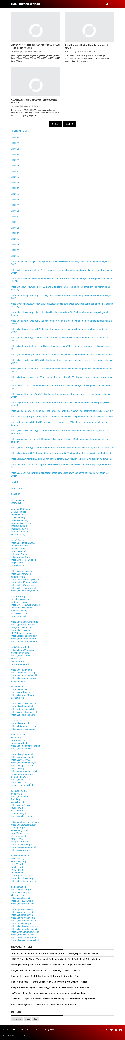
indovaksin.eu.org (19, 500)
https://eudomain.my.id (22, 915)
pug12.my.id (17, 562)
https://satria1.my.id (21, 760)
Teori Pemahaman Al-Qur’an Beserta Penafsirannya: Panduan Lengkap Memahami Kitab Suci (55, 953)
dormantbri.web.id (20, 855)
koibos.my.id (17, 737)
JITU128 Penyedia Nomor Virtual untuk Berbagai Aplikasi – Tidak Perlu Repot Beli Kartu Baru (55, 959)
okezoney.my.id (18, 836)
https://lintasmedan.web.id (24, 929)
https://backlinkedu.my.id (23, 878)
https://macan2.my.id (21, 796)
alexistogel (17, 1019)
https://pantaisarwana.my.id (24, 622)
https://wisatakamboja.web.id (25, 605)
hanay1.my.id (17, 565)
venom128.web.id (19, 545)
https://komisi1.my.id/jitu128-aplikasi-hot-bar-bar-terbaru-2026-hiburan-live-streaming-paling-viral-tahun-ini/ (62, 447)
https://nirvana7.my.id (21, 779)
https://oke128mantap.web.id (25, 579)
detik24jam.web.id (20, 647)
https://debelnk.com (21, 655)
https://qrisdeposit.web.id (23, 937)
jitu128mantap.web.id (21, 633)
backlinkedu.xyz (18, 596)
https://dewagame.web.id (23, 847)
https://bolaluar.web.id (22, 706)
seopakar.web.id (19, 743)
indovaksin (16, 503)
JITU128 (15, 137)
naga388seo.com (19, 833)
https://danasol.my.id (21, 923)
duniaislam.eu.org (19, 520)
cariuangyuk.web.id (20, 875)
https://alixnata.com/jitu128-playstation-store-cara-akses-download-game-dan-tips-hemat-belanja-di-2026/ (62, 354)
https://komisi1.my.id (21, 889)
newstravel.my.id (19, 740)
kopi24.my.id (17, 870)
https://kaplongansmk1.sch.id (25, 746)
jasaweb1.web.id (19, 548)
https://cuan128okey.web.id (24, 590)
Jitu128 (15, 482)
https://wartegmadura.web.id (25, 932)
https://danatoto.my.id (22, 844)
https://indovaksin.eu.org (23, 729)
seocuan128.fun (19, 791)
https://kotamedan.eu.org (23, 678)
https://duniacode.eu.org (23, 672)
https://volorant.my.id (21, 557)
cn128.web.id (17, 872)
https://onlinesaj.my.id (22, 571)
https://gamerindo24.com (23, 638)
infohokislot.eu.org (20, 531)
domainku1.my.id (19, 777)
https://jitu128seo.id (21, 630)
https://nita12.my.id (20, 898)
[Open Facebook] (107, 1030)
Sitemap (24, 1029)
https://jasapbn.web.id (22, 754)
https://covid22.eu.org (21, 669)
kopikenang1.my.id (20, 830)
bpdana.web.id (18, 577)
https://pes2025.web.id (22, 901)
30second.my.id (18, 768)
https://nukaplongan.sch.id (24, 675)
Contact (14, 1029)
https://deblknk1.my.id (22, 816)
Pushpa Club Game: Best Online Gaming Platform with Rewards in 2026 (45, 976)
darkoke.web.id (18, 886)
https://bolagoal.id (20, 723)
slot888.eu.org (18, 534)
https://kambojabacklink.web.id (26, 926)
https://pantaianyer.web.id (23, 624)
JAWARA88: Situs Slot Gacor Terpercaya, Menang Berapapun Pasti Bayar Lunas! (49, 993)
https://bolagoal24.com (22, 695)
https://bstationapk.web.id (23, 881)
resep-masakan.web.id (22, 785)
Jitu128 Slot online (20, 131)
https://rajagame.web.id (22, 903)
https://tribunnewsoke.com (24, 726)
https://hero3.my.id (20, 892)
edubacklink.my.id (19, 861)
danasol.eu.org (18, 517)
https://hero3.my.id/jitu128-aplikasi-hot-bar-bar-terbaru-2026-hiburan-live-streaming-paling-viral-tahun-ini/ (61, 453)
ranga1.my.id (17, 839)
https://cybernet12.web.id (23, 560)
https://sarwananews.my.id (24, 748)
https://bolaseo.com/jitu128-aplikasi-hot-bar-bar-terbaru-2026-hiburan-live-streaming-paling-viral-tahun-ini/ (62, 411)
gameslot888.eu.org (21, 509)
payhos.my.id (17, 698)
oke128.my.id (17, 864)
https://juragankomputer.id (24, 712)
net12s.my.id (17, 810)
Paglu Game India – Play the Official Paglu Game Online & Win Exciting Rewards (49, 981)
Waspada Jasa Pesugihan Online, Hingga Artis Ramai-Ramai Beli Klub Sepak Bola (50, 987)
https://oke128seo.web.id (23, 588)
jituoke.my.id (17, 808)
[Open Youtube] (120, 1030)
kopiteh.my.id (17, 867)
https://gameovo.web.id (22, 757)
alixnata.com (17, 686)
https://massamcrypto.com (24, 641)
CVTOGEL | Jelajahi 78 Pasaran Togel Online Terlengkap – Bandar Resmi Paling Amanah (53, 998)
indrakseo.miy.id (19, 613)
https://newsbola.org (21, 692)
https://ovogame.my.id (22, 765)
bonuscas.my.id (18, 858)
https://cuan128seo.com (23, 715)
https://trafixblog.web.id (22, 934)
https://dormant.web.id (22, 850)
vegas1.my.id (17, 802)
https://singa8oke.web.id (23, 709)
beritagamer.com (19, 602)
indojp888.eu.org (19, 526)
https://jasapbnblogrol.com (24, 636)
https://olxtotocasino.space (24, 825)
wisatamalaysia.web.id (22, 607)
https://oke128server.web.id (24, 582)
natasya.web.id (18, 551)
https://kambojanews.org (23, 918)
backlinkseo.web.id (20, 599)
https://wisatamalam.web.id (24, 771)
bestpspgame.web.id (21, 841)
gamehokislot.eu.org (21, 523)
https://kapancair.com (21, 689)
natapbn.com (17, 720)
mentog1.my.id (18, 827)
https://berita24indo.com (23, 650)
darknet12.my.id (19, 813)
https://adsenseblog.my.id (23, 762)
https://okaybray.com (21, 574)
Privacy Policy (48, 1029)
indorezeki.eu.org (19, 529)
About (5, 1029)
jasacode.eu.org (19, 514)
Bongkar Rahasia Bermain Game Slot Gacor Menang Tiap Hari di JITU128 (46, 970)
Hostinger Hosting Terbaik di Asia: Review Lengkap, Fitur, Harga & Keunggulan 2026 (51, 964)
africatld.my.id (18, 734)
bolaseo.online (18, 681)
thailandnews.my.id (20, 610)
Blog (35, 1019)
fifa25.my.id (16, 799)
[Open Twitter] (111, 1030)
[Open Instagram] (116, 1030)
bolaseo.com (17, 661)
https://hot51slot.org (21, 782)
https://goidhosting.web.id (23, 920)
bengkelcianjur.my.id (21, 627)
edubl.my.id (16, 794)
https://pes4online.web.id (23, 543)
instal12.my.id (18, 540)
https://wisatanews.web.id (23, 703)
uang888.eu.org (18, 512)
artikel (27, 1019)
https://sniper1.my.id (21, 805)
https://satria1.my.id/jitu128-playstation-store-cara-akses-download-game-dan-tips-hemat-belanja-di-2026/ (62, 416)
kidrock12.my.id (18, 895)
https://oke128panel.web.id (24, 585)
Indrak (28, 1036)
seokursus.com (18, 658)
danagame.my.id (19, 616)
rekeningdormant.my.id (22, 774)
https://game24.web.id (22, 909)
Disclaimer (35, 1029)
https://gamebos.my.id (22, 912)
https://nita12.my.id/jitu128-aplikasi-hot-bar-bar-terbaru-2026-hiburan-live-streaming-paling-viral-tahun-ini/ (61, 459)
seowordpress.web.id (21, 664)
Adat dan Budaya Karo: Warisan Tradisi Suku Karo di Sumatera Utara (43, 1004)
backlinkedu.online (20, 653)
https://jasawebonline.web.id (25, 940)
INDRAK (16, 52)
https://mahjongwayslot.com (25, 822)
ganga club (16, 488)
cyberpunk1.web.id (20, 554)
